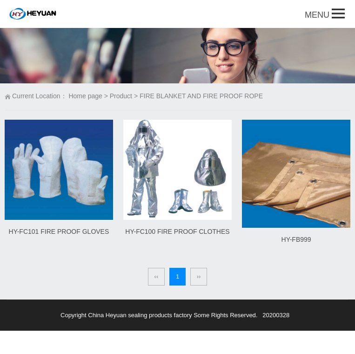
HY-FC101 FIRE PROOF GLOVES (59, 231)
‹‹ (156, 276)
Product (121, 96)
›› (199, 276)
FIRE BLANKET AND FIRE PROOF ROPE (201, 96)
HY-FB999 (296, 239)
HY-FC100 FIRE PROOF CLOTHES (177, 231)
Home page (85, 96)
